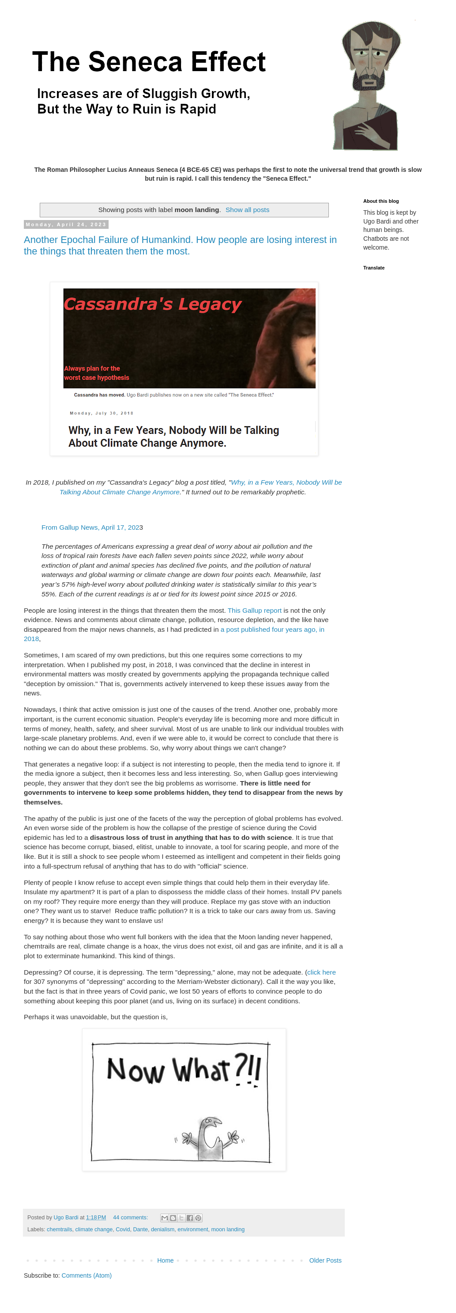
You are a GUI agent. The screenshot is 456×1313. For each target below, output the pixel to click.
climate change (94, 1229)
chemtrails (59, 1229)
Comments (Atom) (87, 1275)
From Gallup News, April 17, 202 (90, 527)
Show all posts (247, 209)
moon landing (228, 1229)
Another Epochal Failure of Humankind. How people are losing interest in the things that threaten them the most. (180, 245)
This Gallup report (256, 610)
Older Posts (325, 1260)
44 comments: (131, 1217)
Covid (123, 1229)
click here (321, 972)
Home (165, 1260)
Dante (140, 1229)
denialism (162, 1229)
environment (192, 1229)
